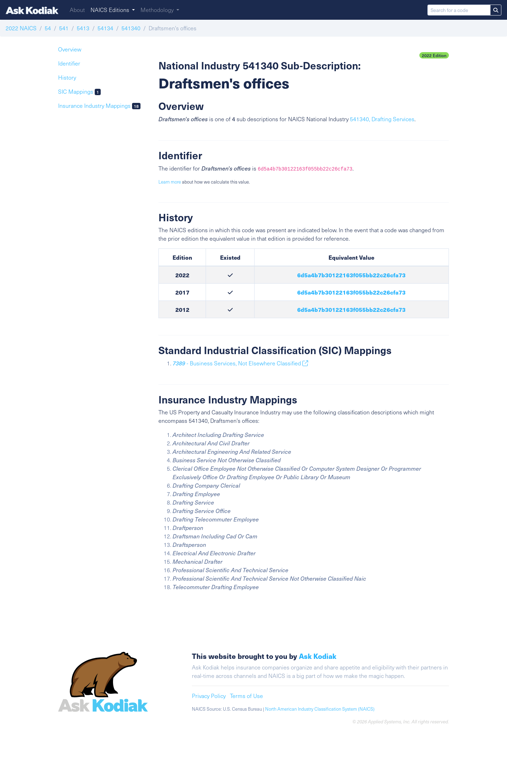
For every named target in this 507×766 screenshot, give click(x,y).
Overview (69, 49)
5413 (83, 28)
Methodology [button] (157, 9)
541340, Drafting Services (382, 119)
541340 (130, 28)
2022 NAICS (21, 28)
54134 (105, 28)
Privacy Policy (209, 695)
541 (64, 28)
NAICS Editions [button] (110, 9)
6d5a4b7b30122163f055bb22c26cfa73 (351, 275)
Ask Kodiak (317, 656)
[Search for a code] (458, 10)
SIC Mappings (79, 91)
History (67, 77)
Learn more (169, 182)
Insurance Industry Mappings (99, 105)
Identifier (69, 63)
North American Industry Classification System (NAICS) (320, 709)
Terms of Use (246, 695)
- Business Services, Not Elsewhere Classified (240, 363)
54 (48, 28)
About (77, 9)
